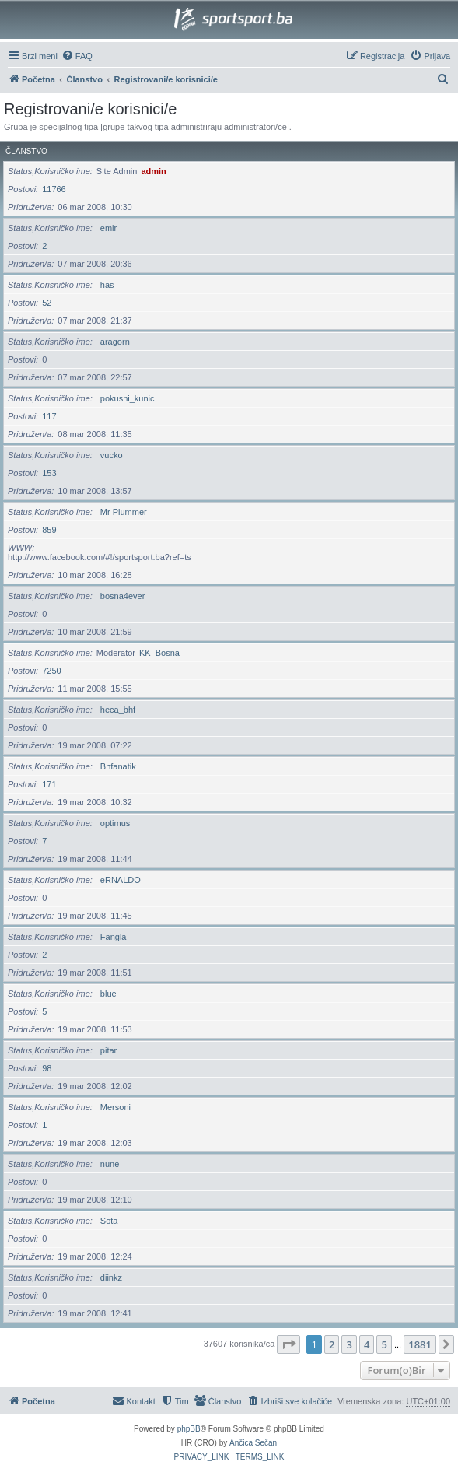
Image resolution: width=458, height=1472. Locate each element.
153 (49, 473)
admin (153, 171)
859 (49, 529)
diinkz (111, 1277)
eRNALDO (120, 880)
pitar (108, 1050)
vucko (111, 455)
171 (49, 784)
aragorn (115, 341)
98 (46, 1068)
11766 (54, 189)
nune (109, 1164)
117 (49, 416)
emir (108, 228)
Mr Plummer (123, 512)
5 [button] (383, 1344)
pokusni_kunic (127, 398)
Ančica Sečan (253, 1443)
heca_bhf (117, 709)
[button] (288, 1344)
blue (108, 993)
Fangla (113, 936)
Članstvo (26, 151)
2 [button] (331, 1344)
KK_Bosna (159, 652)
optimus (115, 823)
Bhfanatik (118, 766)
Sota (109, 1220)
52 (46, 302)
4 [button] (366, 1344)
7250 (51, 670)
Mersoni (115, 1107)
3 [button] (348, 1344)
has (107, 284)
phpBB (189, 1429)
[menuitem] (77, 56)
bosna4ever (122, 596)
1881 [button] (420, 1344)
